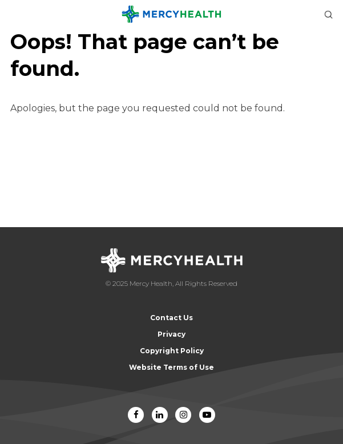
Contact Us (171, 317)
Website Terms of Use (171, 367)
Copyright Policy (172, 350)
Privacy (171, 334)
